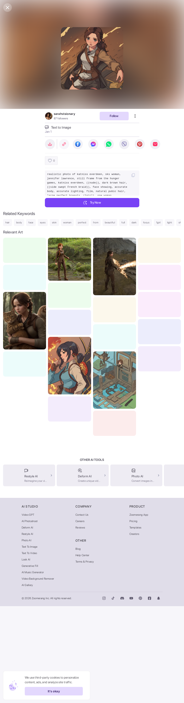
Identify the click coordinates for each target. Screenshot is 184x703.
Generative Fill (30, 662)
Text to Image (30, 643)
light (169, 222)
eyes (43, 222)
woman (67, 222)
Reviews (80, 624)
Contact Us (81, 611)
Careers (79, 618)
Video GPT (28, 611)
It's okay (54, 691)
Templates (135, 624)
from (95, 222)
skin (54, 222)
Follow (114, 116)
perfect (82, 222)
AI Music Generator (33, 669)
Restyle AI (27, 630)
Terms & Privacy (84, 658)
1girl (158, 222)
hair (7, 222)
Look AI (26, 656)
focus (146, 222)
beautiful (110, 222)
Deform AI (27, 624)
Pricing (133, 618)
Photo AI (27, 637)
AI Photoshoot (30, 618)
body (19, 222)
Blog (78, 645)
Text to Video (29, 649)
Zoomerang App (138, 611)
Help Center (82, 652)
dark (134, 222)
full (123, 222)
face (30, 222)
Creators (134, 630)
